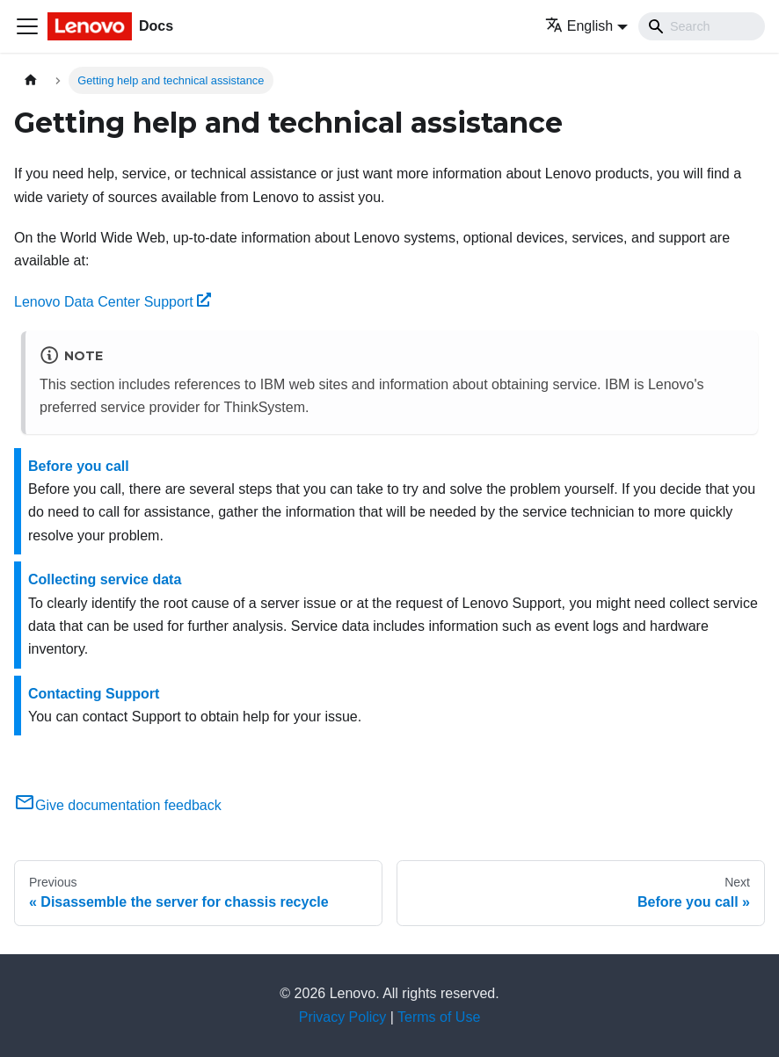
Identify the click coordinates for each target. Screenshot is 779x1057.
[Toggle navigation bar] (27, 26)
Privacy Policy (343, 1017)
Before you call (78, 466)
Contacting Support (93, 693)
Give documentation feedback (118, 805)
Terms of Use (438, 1017)
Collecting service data (104, 579)
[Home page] (30, 80)
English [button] (579, 25)
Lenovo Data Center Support (112, 301)
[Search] (701, 26)
